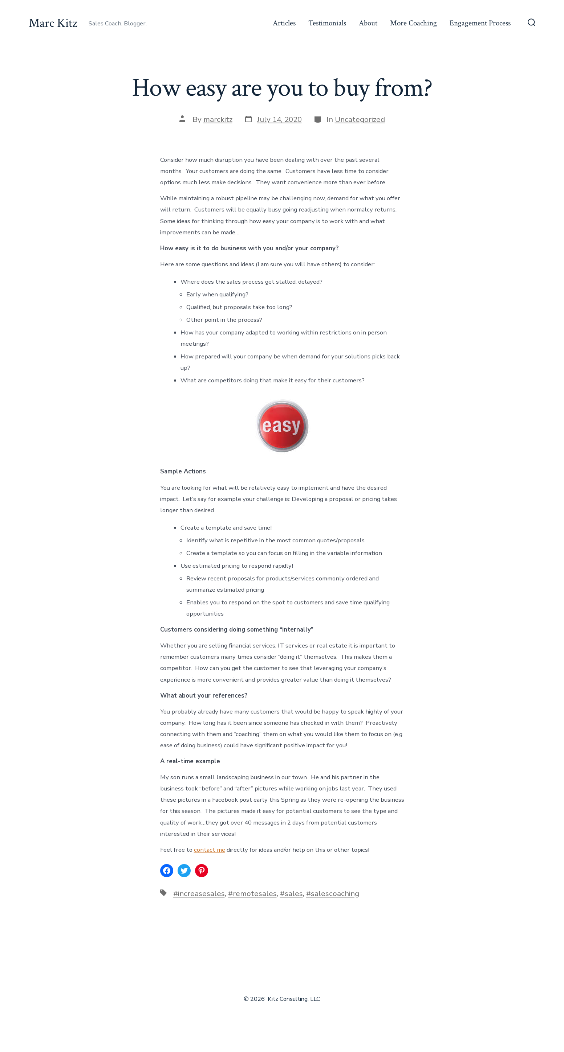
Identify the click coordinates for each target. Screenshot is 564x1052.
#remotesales (252, 893)
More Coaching (413, 23)
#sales (291, 893)
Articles (284, 23)
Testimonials (327, 23)
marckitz (217, 119)
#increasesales (199, 893)
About (368, 23)
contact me (209, 850)
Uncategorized (360, 119)
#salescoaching (332, 893)
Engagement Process (480, 23)
